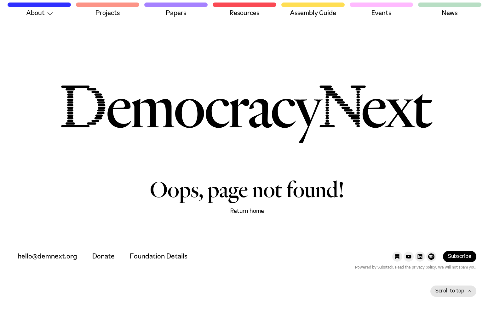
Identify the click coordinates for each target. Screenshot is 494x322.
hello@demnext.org (47, 256)
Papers (176, 13)
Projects (107, 13)
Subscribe (459, 256)
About (39, 13)
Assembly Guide (313, 13)
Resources (244, 13)
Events (381, 13)
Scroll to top (453, 291)
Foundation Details (158, 256)
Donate (103, 256)
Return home (247, 211)
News (449, 13)
